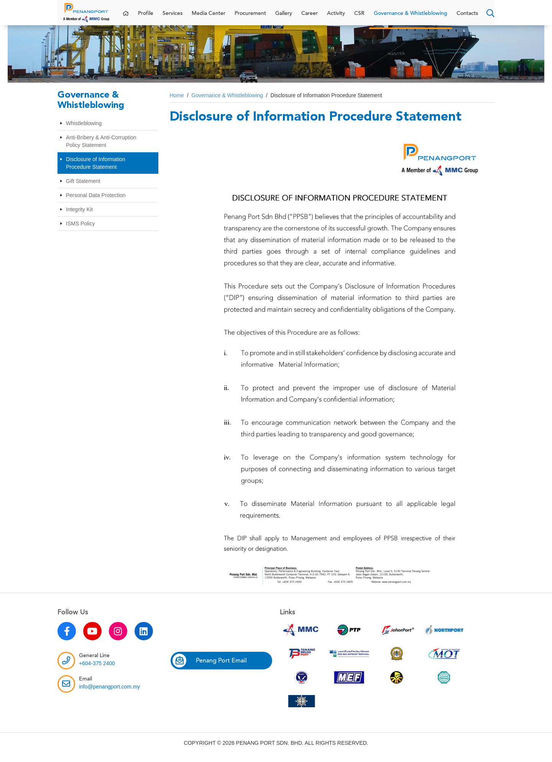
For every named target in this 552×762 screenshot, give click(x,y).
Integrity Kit (79, 217)
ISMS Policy (80, 231)
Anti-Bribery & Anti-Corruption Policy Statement (101, 149)
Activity (336, 17)
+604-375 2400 (97, 671)
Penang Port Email (209, 668)
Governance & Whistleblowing (410, 17)
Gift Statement (83, 189)
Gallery (283, 17)
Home (177, 103)
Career (309, 17)
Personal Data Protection (96, 203)
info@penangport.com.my (110, 694)
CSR (359, 17)
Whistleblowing (84, 131)
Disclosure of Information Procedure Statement (95, 171)
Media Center (208, 17)
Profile (145, 17)
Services (172, 17)
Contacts (467, 17)
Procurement (250, 17)
